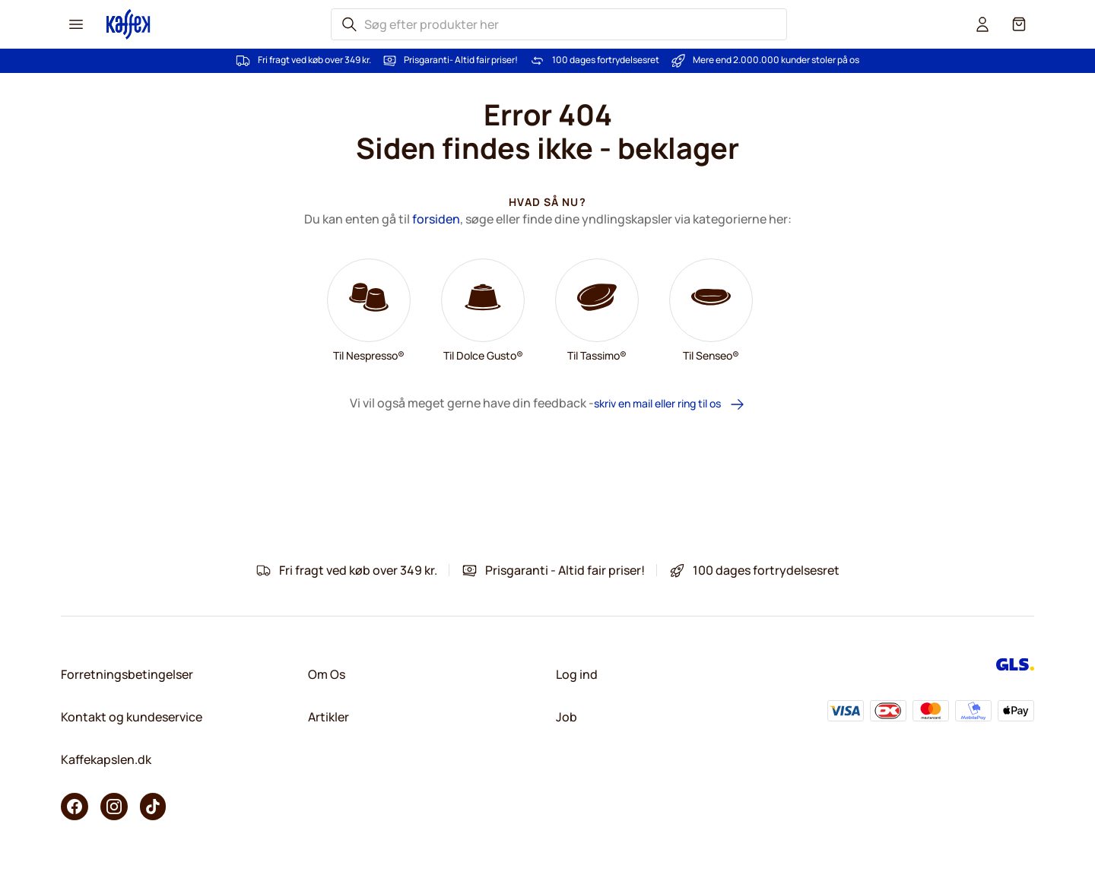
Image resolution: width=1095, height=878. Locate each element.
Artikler (328, 716)
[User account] (982, 24)
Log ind (577, 674)
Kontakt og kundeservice (131, 716)
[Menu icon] (76, 24)
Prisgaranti (426, 60)
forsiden (436, 219)
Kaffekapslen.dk (106, 759)
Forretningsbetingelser (127, 674)
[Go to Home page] (128, 24)
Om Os (326, 674)
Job (566, 716)
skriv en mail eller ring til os (669, 404)
